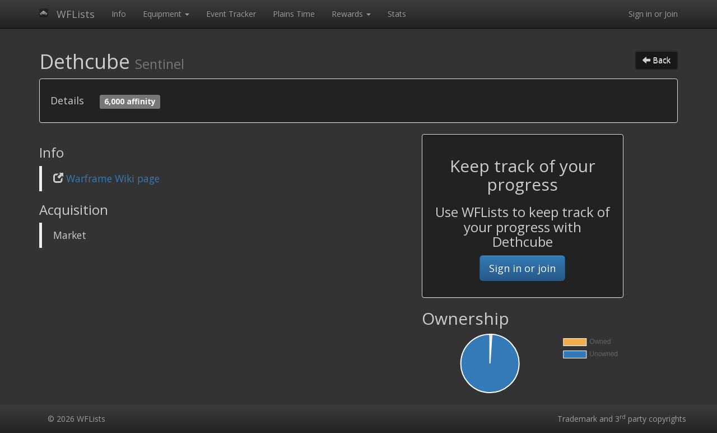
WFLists (76, 14)
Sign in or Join (653, 13)
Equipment (166, 13)
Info (118, 13)
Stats (397, 13)
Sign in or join (522, 268)
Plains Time (294, 13)
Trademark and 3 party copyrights (621, 418)
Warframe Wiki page (113, 178)
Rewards (351, 13)
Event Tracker (231, 13)
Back (656, 59)
